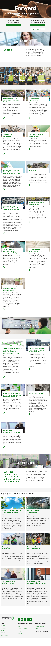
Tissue (19, 629)
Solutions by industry (39, 633)
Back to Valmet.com (44, 2)
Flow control (37, 628)
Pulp (19, 626)
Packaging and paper (22, 628)
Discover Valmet (4, 635)
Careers (2, 627)
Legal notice (15, 640)
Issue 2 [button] (13, 25)
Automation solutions (39, 626)
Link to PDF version (36, 29)
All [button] (38, 25)
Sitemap (10, 640)
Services (20, 633)
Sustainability (4, 628)
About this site (4, 640)
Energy (19, 631)
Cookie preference (5, 641)
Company (3, 625)
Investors (3, 632)
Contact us (3, 633)
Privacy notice (39, 640)
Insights (2, 630)
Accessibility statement (30, 640)
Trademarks (21, 640)
